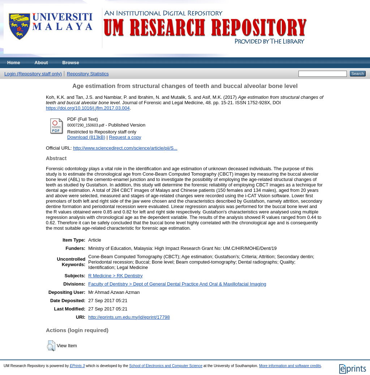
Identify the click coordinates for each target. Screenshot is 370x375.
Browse (71, 62)
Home (13, 62)
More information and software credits (290, 366)
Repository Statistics (88, 73)
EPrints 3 (77, 366)
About (41, 62)
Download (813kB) (86, 137)
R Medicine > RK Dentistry (115, 275)
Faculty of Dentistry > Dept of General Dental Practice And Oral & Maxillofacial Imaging (177, 284)
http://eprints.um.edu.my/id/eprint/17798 (129, 317)
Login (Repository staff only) (33, 73)
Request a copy (125, 137)
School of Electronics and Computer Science (166, 366)
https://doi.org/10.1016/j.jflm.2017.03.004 (88, 108)
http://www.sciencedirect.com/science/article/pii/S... (125, 148)
